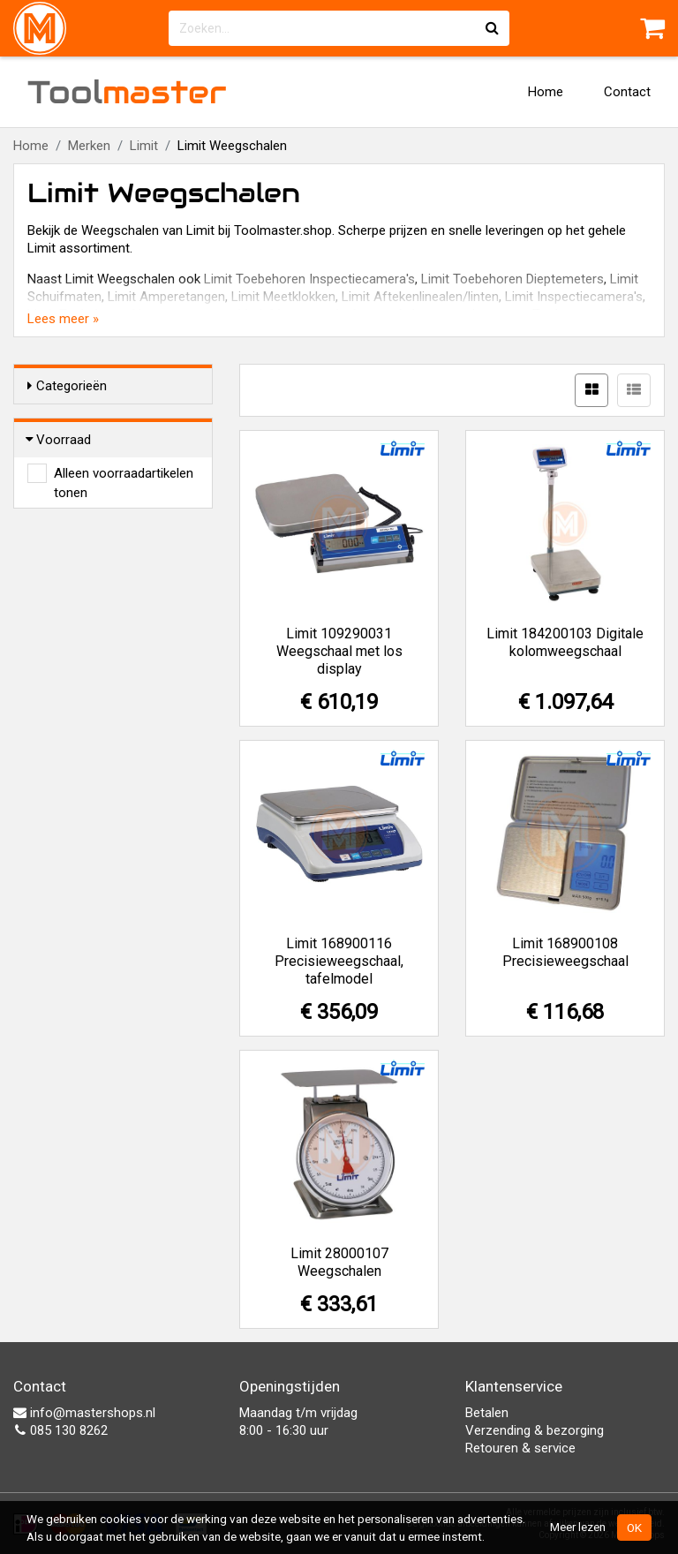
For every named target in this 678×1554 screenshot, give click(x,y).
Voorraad (59, 440)
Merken (89, 146)
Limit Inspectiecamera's (574, 297)
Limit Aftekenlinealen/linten (420, 297)
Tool (127, 92)
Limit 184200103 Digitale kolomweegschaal (565, 642)
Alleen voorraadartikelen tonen (123, 474)
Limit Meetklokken (283, 297)
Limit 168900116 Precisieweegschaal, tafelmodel (339, 961)
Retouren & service (520, 1448)
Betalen (486, 1413)
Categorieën (67, 386)
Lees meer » (63, 319)
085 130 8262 (60, 1430)
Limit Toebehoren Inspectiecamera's (309, 279)
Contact (627, 92)
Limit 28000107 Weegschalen (339, 1262)
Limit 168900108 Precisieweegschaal (565, 952)
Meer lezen (578, 1527)
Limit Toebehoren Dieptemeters (512, 279)
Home (545, 92)
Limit (144, 146)
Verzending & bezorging (534, 1430)
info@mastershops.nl (84, 1413)
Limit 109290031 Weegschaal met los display (339, 651)
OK (634, 1527)
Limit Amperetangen (166, 297)
